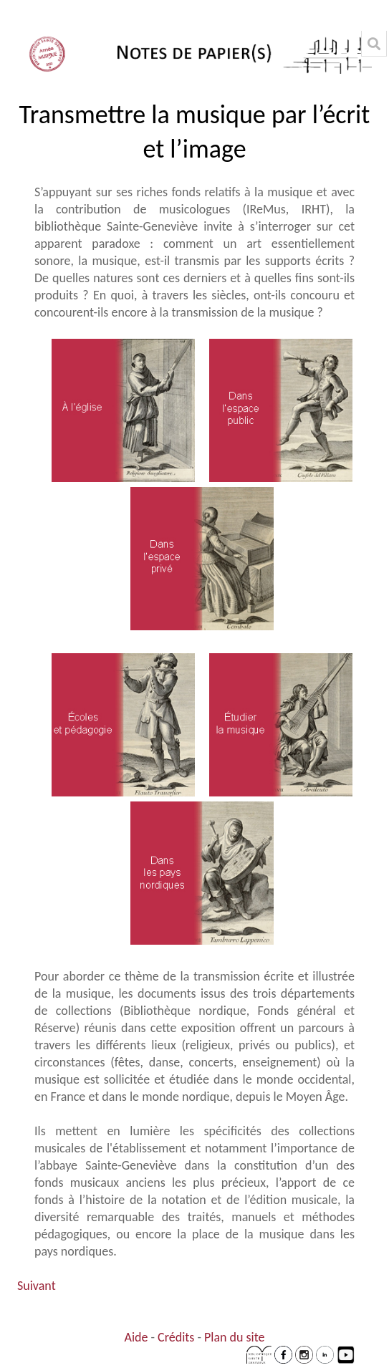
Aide (136, 1337)
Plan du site (234, 1337)
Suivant (36, 1286)
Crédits (176, 1337)
